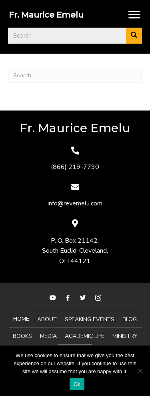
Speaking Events (89, 319)
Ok (77, 384)
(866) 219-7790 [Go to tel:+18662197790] (75, 167)
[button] (53, 298)
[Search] (75, 75)
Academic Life (84, 336)
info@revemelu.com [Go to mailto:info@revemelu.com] (75, 203)
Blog (129, 319)
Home (21, 319)
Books (22, 336)
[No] (140, 371)
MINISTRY (125, 336)
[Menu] (134, 15)
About (47, 319)
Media (48, 336)
